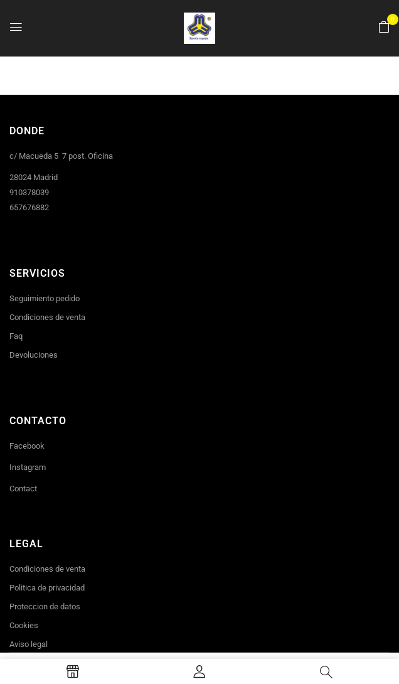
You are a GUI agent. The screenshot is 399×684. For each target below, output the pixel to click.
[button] (384, 28)
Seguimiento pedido (44, 298)
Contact (23, 488)
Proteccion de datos (44, 606)
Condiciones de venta (47, 317)
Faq (16, 336)
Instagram (27, 467)
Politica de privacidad (47, 587)
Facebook (27, 446)
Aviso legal (28, 644)
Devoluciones (33, 355)
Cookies (23, 625)
